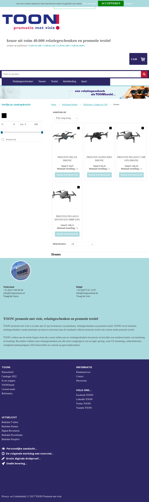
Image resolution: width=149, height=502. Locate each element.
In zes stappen (8, 380)
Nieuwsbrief (8, 372)
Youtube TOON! (84, 408)
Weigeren (129, 3)
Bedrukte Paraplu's (11, 439)
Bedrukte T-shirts (10, 422)
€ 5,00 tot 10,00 (77, 45)
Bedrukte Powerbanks (12, 435)
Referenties (7, 393)
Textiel (54, 81)
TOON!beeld (8, 385)
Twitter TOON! (83, 403)
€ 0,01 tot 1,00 (35, 45)
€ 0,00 (134, 59)
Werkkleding (69, 81)
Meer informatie (89, 3)
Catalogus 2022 (9, 376)
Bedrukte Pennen (10, 426)
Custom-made (8, 389)
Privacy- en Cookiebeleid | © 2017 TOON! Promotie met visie (32, 496)
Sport (84, 81)
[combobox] (71, 74)
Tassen (42, 81)
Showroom (81, 380)
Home (6, 81)
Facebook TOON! (84, 395)
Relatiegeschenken (23, 81)
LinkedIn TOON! (84, 399)
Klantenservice (83, 372)
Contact (80, 376)
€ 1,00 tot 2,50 (49, 45)
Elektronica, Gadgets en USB (95, 104)
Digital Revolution (11, 431)
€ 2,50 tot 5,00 (63, 45)
